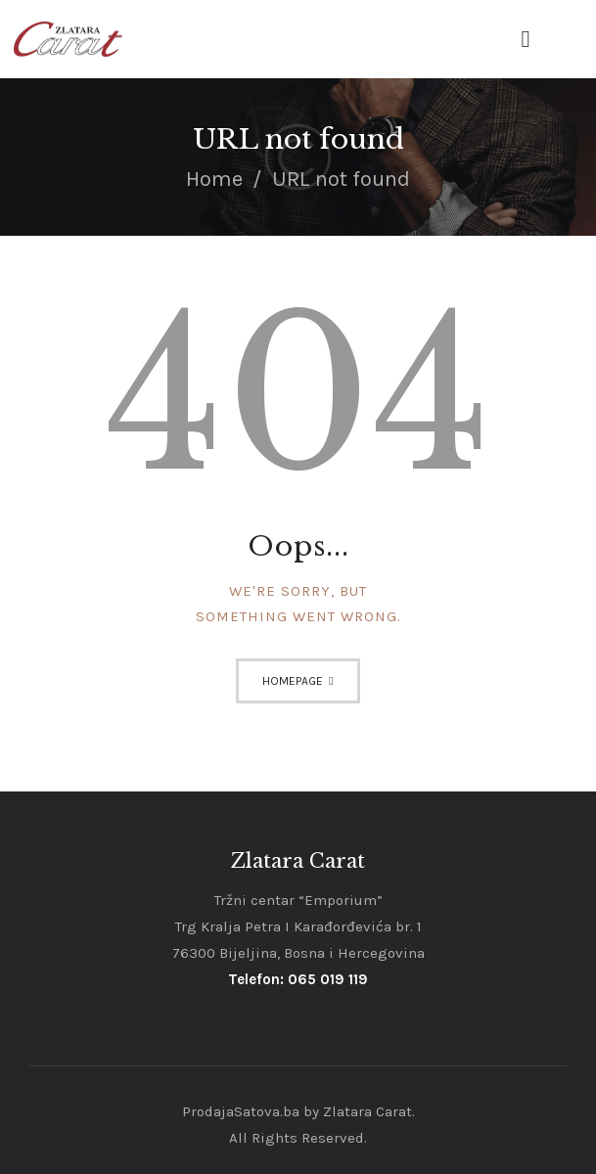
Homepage (292, 681)
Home (214, 179)
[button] (525, 39)
